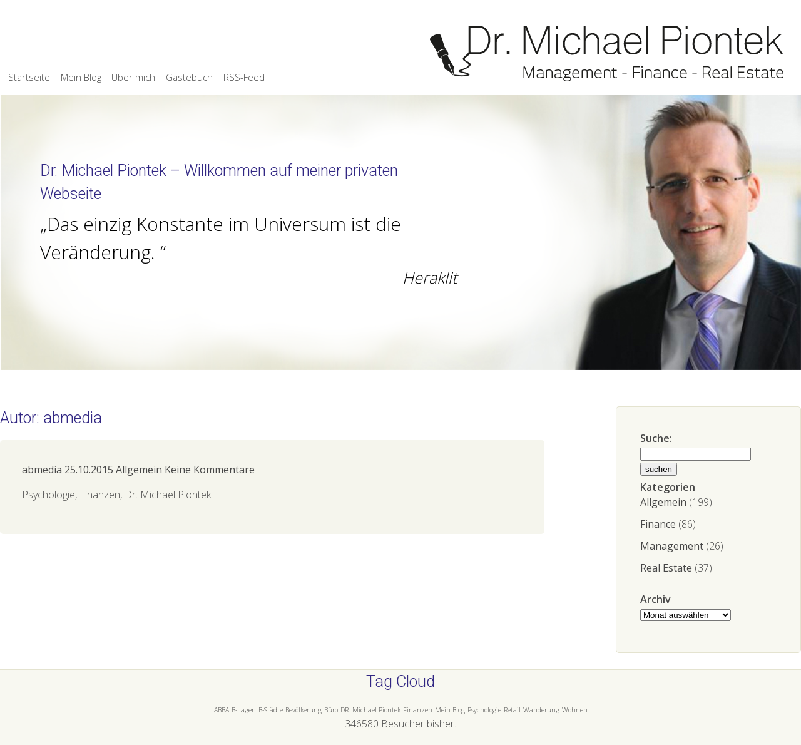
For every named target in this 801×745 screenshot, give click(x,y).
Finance (658, 524)
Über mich (133, 77)
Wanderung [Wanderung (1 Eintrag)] (541, 710)
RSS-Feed (244, 77)
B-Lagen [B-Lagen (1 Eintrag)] (244, 710)
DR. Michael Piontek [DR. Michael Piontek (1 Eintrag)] (370, 710)
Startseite (29, 77)
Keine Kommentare (210, 469)
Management (671, 546)
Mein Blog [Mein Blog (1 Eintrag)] (450, 710)
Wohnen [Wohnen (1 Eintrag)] (575, 710)
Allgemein (663, 502)
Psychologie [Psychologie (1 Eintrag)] (484, 710)
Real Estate (666, 568)
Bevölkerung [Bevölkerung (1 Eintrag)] (303, 710)
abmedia (42, 469)
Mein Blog (81, 77)
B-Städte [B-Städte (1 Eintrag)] (270, 710)
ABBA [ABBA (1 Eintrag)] (221, 710)
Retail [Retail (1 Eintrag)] (512, 710)
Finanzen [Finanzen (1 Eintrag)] (417, 710)
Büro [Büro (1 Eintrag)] (331, 710)
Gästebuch (189, 77)
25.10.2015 (88, 469)
